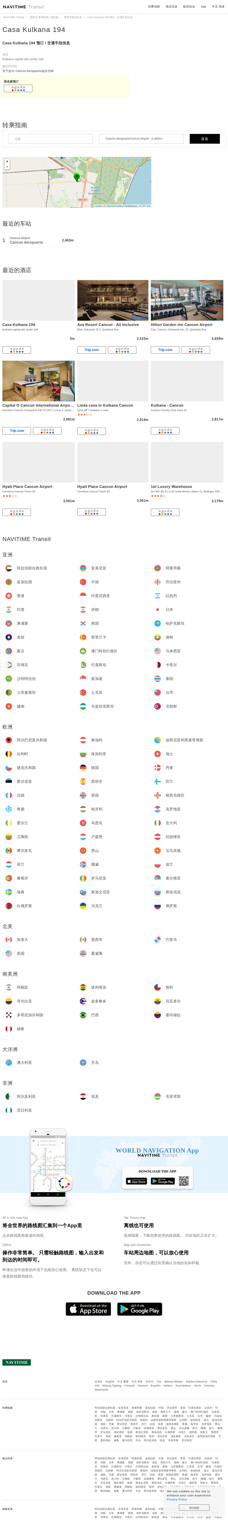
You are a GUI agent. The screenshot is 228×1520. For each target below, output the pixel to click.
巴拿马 (98, 1436)
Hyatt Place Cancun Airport (27, 487)
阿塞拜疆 (137, 1407)
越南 (208, 1416)
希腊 (184, 1424)
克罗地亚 (207, 1424)
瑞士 (206, 1420)
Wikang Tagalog (112, 1385)
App (203, 6)
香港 (182, 1407)
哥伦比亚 (162, 1436)
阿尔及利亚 (150, 1440)
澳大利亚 (127, 1440)
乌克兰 (182, 1432)
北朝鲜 (109, 1420)
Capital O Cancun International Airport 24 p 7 (43, 405)
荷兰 (194, 1428)
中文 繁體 (122, 1381)
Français (130, 1385)
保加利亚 (195, 1420)
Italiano (168, 1385)
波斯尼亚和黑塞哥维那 (163, 1420)
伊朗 (103, 1411)
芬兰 (144, 1424)
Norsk (197, 1385)
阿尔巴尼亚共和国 (126, 1420)
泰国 (165, 1416)
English (110, 1381)
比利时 (183, 1420)
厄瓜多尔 (189, 1436)
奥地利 (144, 1420)
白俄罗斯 (170, 1432)
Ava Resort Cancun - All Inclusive (108, 325)
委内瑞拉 (106, 1440)
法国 (152, 1424)
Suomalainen (183, 1385)
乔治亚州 (172, 1407)
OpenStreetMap (115, 206)
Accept (194, 1507)
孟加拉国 (150, 1407)
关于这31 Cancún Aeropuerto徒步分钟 (28, 71)
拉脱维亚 (149, 1428)
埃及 (162, 1440)
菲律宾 (104, 1416)
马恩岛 (104, 1428)
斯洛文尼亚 (142, 1432)
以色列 (208, 1407)
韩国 (130, 1411)
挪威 (203, 1428)
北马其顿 (184, 1428)
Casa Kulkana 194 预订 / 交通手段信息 (36, 43)
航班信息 (189, 6)
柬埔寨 (121, 1411)
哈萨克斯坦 (142, 1411)
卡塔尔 (129, 1416)
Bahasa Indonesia (196, 1381)
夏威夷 (118, 1436)
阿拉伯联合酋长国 (105, 1407)
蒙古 (184, 1411)
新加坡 (155, 1416)
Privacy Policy (177, 1499)
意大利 (115, 1428)
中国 (161, 1407)
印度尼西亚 (195, 1407)
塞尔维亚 (119, 1432)
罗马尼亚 (106, 1432)
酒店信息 (172, 6)
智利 (151, 1436)
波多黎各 (176, 1436)
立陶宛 (126, 1428)
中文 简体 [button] (218, 6)
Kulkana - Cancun (167, 405)
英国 (160, 1424)
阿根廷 (129, 1436)
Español (155, 1385)
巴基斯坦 (116, 1416)
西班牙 (134, 1424)
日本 (111, 1411)
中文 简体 (137, 1381)
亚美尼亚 (123, 1407)
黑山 (173, 1428)
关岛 (138, 1440)
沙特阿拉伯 (142, 1416)
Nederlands (101, 1389)
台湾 (200, 1416)
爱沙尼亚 (122, 1424)
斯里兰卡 (166, 1411)
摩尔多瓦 (162, 1428)
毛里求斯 (173, 1440)
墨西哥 (215, 1432)
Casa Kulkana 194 (34, 29)
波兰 (211, 1428)
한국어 (150, 1381)
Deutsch (143, 1385)
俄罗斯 (193, 1432)
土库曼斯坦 (177, 1416)
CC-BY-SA (144, 206)
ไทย (159, 1381)
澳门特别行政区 (199, 1411)
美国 (108, 1436)
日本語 (98, 1381)
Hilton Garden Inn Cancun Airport (181, 325)
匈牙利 (194, 1424)
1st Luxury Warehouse (171, 487)
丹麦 (111, 1424)
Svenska (209, 1385)
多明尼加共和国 (206, 1436)
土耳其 (190, 1416)
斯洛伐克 (157, 1432)
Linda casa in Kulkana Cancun (105, 405)
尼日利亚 (187, 1440)
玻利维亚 (141, 1436)
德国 (103, 1424)
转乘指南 (154, 6)
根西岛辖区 (172, 1424)
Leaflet (98, 206)
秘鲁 (116, 1440)
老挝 (154, 1411)
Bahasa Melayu (174, 1381)
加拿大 (204, 1432)
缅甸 (176, 1411)
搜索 (204, 139)
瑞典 (129, 1432)
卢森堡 (137, 1428)
